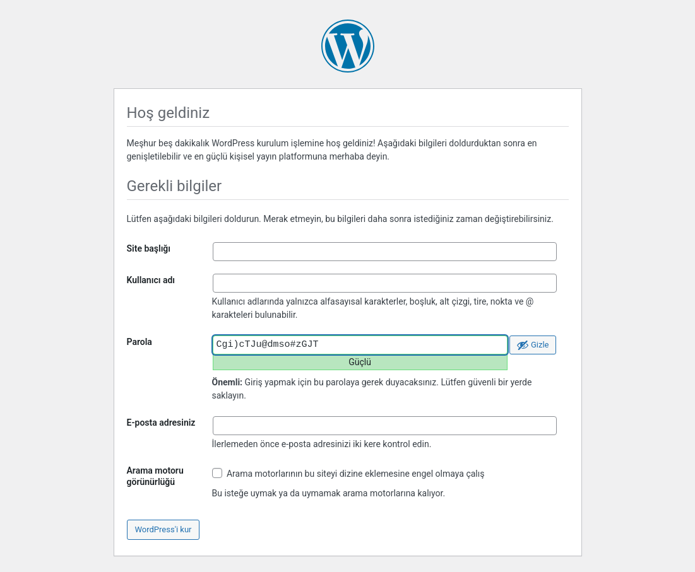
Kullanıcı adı (151, 280)
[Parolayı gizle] (532, 345)
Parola (139, 342)
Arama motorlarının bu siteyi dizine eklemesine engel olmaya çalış (348, 473)
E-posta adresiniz (161, 422)
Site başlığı (149, 248)
